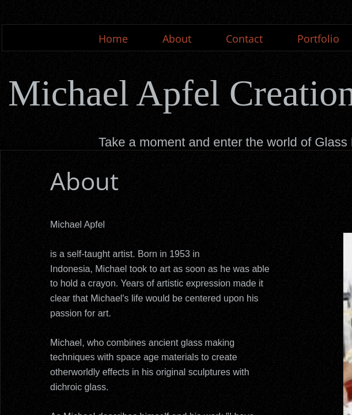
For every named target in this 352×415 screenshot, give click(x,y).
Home (113, 39)
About (176, 39)
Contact (244, 39)
